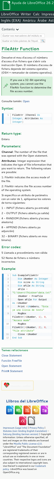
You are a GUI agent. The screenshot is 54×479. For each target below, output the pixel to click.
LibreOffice (10, 14)
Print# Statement (12, 370)
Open (26, 101)
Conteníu (8, 29)
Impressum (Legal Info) (15, 427)
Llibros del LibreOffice (27, 400)
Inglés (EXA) (11, 20)
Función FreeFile (11, 360)
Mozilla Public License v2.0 (28, 443)
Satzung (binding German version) (20, 433)
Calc (36, 14)
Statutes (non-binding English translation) (25, 430)
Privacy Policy (36, 427)
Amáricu (29, 20)
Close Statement (11, 355)
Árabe (42, 20)
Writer (26, 14)
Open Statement (11, 365)
